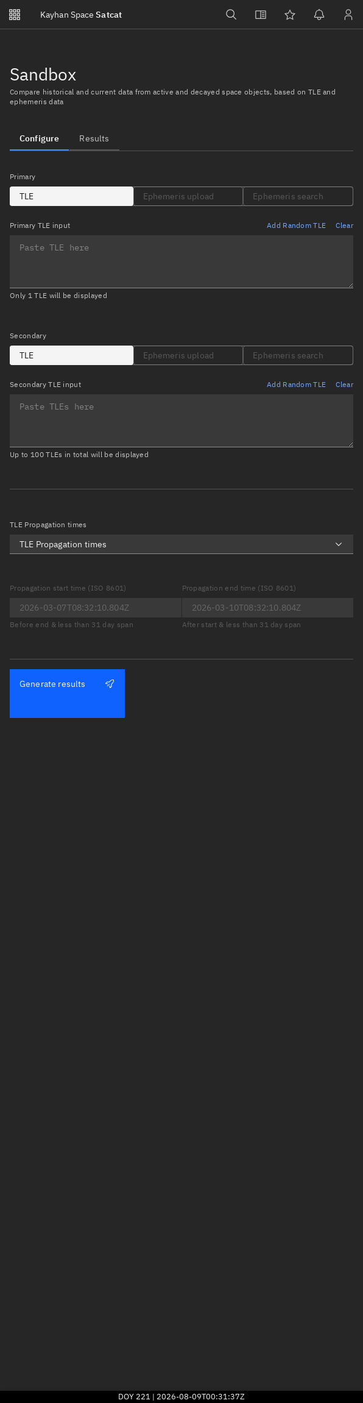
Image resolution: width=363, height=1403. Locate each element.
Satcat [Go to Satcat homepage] (81, 15)
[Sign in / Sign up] (348, 14)
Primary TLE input (40, 225)
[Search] (231, 14)
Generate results (67, 683)
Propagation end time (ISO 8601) (239, 587)
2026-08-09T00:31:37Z (201, 1396)
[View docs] (260, 14)
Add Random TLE (296, 225)
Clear (344, 225)
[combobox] (181, 544)
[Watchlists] (290, 14)
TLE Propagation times (48, 524)
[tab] (39, 138)
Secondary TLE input (45, 384)
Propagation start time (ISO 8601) (68, 587)
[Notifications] (319, 14)
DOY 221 (134, 1396)
